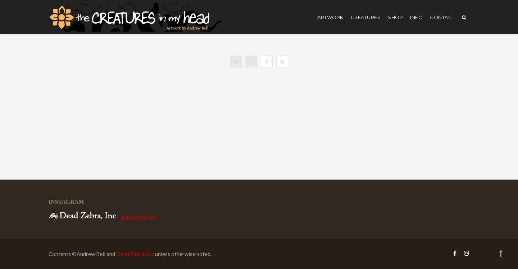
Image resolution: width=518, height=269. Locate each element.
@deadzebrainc (139, 217)
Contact (442, 17)
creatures (366, 17)
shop (395, 17)
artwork (330, 17)
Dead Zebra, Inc (135, 254)
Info (416, 17)
